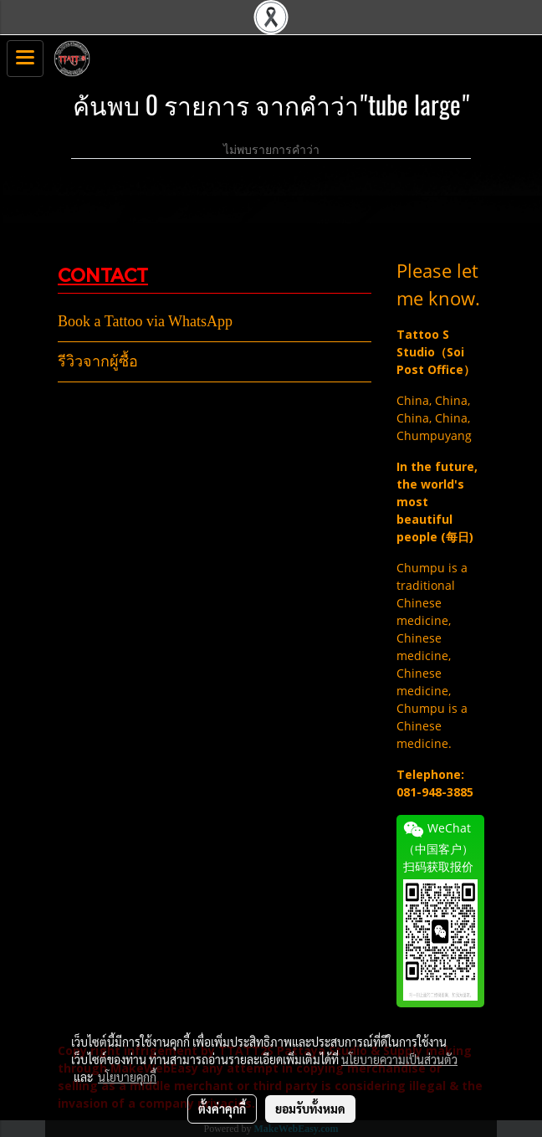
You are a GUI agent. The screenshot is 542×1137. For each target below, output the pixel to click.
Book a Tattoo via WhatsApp (145, 321)
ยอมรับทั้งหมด (310, 1108)
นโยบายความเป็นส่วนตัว (399, 1059)
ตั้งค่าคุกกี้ (222, 1108)
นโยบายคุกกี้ (127, 1076)
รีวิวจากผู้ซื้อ (98, 361)
